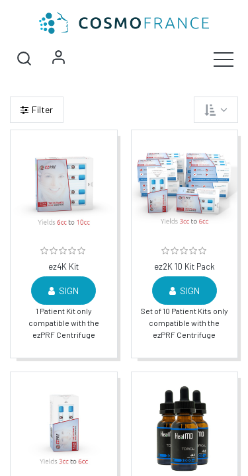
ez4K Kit (63, 267)
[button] (24, 59)
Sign (63, 290)
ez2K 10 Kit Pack (184, 267)
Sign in (58, 59)
